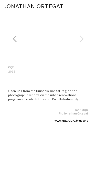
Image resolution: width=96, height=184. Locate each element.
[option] (48, 38)
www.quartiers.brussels (71, 120)
